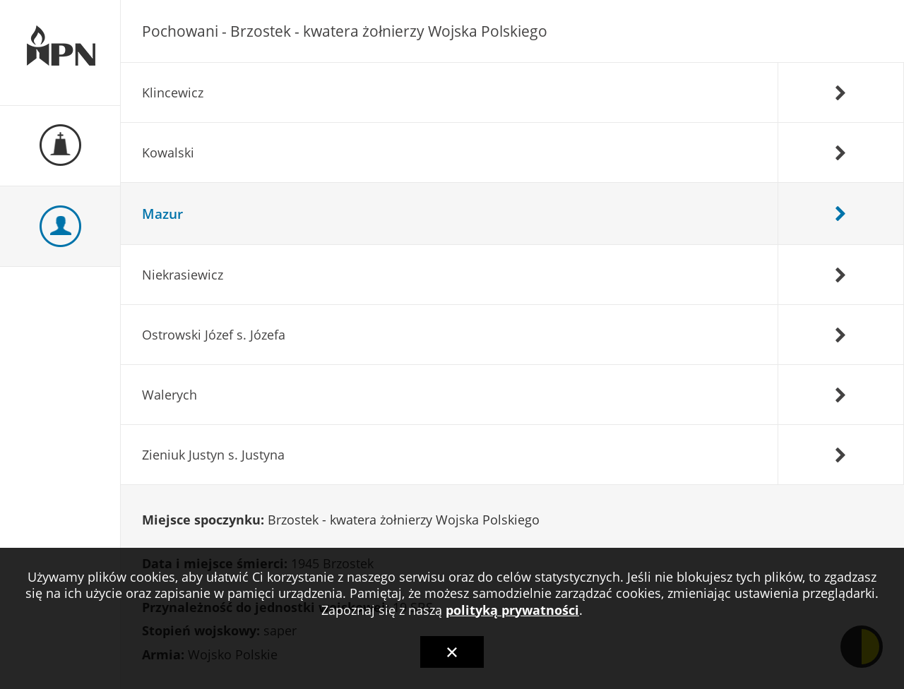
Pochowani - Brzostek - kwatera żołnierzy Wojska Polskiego (344, 31)
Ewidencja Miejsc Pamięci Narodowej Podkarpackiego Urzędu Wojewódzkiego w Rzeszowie (60, 53)
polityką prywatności (512, 609)
